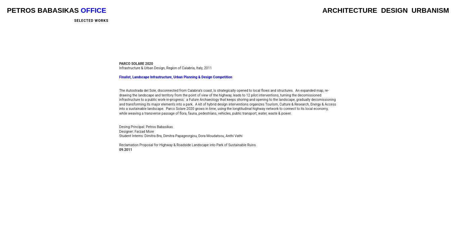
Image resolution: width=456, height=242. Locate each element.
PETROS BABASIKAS (43, 10)
